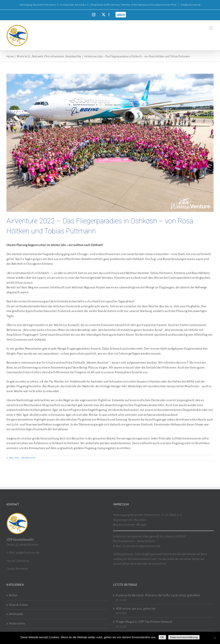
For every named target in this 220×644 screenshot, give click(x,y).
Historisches (17, 623)
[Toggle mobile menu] (211, 28)
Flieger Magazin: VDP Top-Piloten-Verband (144, 621)
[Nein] (214, 638)
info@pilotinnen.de (190, 4)
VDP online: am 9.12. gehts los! (136, 608)
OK (162, 637)
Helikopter (16, 614)
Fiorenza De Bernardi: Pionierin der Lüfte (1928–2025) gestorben (158, 595)
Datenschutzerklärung (184, 637)
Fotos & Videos (18, 604)
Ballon (13, 595)
